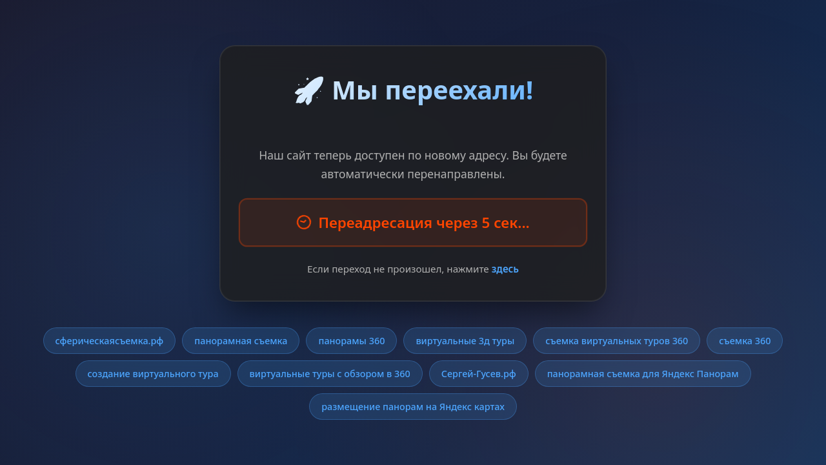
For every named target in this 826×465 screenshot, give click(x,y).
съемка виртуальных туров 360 (616, 341)
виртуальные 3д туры (465, 341)
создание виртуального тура (153, 373)
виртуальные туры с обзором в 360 (330, 373)
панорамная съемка (240, 341)
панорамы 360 (351, 341)
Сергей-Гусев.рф (478, 373)
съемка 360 (745, 341)
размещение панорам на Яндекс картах (413, 406)
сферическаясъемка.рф (109, 341)
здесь (505, 268)
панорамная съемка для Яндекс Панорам (643, 373)
